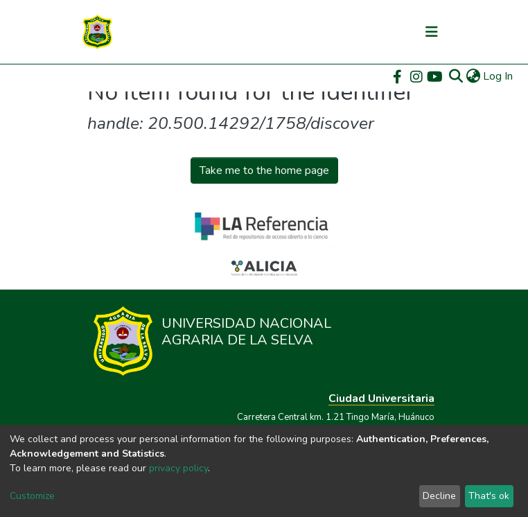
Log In (498, 76)
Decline (439, 495)
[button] (473, 76)
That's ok (488, 495)
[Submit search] (455, 76)
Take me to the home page (264, 170)
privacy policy (178, 468)
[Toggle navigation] (431, 32)
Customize (32, 495)
